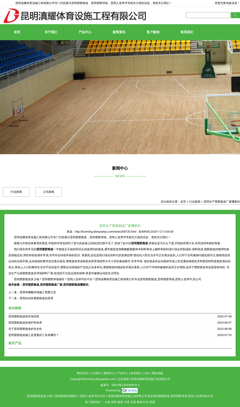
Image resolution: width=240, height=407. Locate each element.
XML (147, 373)
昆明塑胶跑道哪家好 (75, 284)
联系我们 (187, 32)
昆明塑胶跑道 (79, 3)
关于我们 (51, 32)
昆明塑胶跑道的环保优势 (23, 316)
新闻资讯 (119, 32)
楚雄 (139, 402)
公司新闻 (48, 191)
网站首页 (82, 373)
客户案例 (153, 32)
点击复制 (123, 379)
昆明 (114, 402)
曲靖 (120, 402)
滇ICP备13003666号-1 (126, 385)
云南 (107, 402)
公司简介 (95, 373)
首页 (17, 32)
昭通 (152, 402)
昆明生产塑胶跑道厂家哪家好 (222, 201)
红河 (146, 402)
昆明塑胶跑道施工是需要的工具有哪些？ (33, 335)
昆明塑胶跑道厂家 (51, 284)
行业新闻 (16, 191)
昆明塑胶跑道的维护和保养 (25, 322)
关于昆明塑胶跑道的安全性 (25, 328)
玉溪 (133, 402)
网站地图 (157, 373)
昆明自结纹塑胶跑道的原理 (36, 298)
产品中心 (85, 32)
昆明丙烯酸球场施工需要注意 (38, 292)
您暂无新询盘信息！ (227, 3)
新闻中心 (109, 373)
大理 (126, 402)
